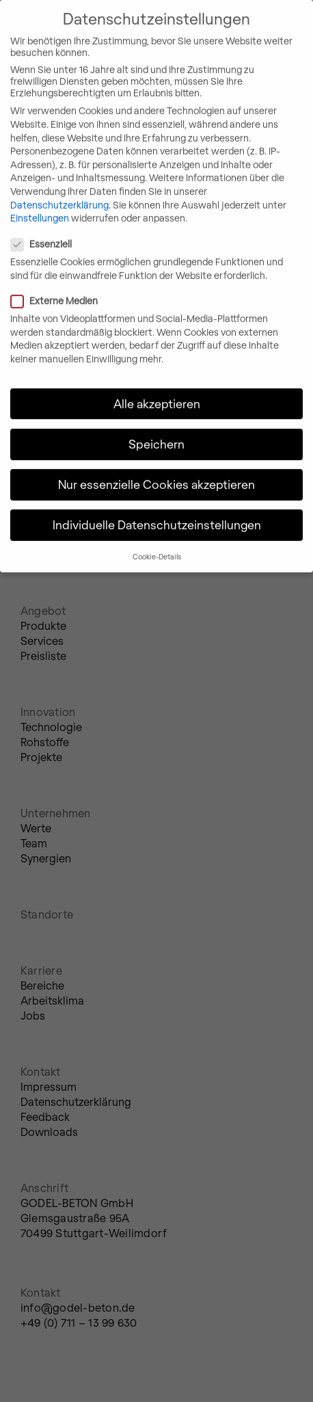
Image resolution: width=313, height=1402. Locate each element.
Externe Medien (110, 287)
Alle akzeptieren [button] (156, 389)
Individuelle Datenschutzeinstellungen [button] (157, 510)
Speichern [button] (156, 429)
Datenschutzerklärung (59, 190)
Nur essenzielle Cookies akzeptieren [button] (156, 470)
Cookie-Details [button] (157, 542)
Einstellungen (39, 204)
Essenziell (97, 230)
